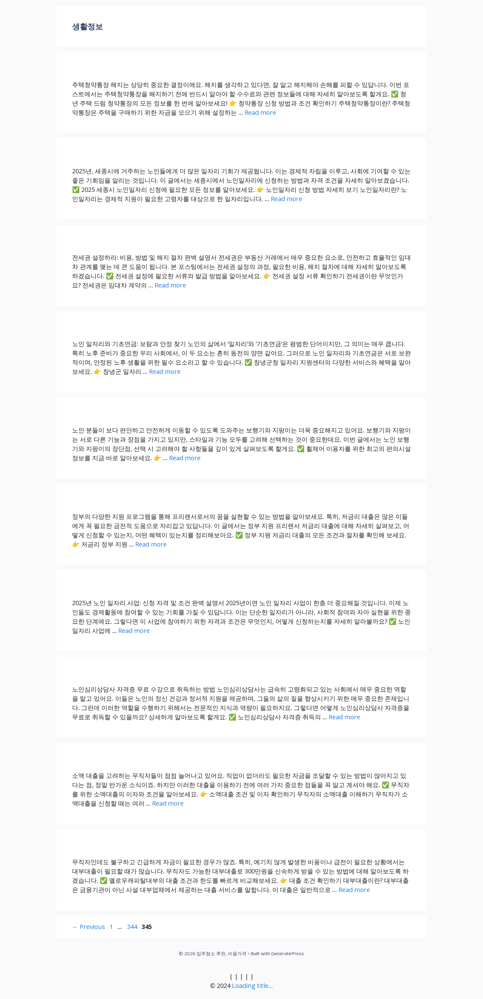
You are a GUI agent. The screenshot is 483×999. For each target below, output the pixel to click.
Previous (88, 927)
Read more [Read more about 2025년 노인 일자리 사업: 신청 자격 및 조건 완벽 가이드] (134, 630)
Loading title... (252, 985)
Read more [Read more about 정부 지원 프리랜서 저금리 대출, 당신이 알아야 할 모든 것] (151, 544)
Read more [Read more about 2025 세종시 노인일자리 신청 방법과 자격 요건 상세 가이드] (286, 199)
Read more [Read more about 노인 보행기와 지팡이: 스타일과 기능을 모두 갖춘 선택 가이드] (185, 458)
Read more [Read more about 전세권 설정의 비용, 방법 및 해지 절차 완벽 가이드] (170, 285)
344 (133, 927)
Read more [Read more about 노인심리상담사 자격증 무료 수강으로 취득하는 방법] (344, 717)
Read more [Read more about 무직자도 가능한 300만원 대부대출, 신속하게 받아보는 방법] (354, 889)
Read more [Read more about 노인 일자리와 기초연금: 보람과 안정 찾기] (165, 371)
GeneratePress (287, 953)
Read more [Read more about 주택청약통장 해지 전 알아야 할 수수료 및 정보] (260, 112)
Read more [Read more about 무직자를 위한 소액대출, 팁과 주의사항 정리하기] (168, 803)
